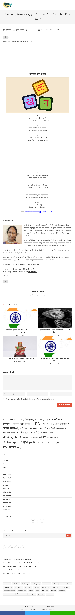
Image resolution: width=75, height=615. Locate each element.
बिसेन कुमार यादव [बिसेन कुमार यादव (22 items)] (29, 432)
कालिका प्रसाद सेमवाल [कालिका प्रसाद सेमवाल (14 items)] (23, 424)
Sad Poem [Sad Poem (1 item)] (6, 420)
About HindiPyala (26, 607)
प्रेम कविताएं (5, 485)
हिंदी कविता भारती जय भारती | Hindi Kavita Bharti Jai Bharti (55, 360)
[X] (42, 521)
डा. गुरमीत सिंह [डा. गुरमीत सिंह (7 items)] (63, 424)
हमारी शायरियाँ (20, 30)
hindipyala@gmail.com (19, 260)
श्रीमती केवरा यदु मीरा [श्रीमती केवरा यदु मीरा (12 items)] (12, 442)
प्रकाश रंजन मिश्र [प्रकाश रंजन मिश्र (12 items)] (38, 428)
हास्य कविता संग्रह (7, 503)
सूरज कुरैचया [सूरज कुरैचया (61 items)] (32, 442)
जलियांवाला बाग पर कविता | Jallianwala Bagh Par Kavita (22, 570)
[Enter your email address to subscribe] (37, 535)
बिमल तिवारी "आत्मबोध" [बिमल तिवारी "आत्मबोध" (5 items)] (11, 432)
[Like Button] (5, 37)
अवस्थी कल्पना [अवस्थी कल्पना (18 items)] (59, 419)
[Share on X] (37, 295)
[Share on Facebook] (32, 295)
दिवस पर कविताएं (7, 478)
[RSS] (23, 547)
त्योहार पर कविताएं (7, 474)
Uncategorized (7, 464)
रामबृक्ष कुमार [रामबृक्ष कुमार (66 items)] (12, 437)
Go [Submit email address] (68, 535)
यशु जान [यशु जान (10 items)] (45, 432)
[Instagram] (37, 521)
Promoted (5, 460)
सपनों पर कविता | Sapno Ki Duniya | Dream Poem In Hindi (23, 566)
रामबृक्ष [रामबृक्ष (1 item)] (52, 433)
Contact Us (35, 607)
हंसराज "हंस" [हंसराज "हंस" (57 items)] (51, 441)
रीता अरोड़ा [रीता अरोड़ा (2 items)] (26, 437)
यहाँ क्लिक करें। (30, 269)
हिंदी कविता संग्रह (7, 506)
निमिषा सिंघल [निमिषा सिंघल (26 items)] (11, 428)
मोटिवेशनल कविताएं (7, 492)
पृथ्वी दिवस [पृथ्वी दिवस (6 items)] (24, 428)
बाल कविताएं (6, 489)
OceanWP (52, 609)
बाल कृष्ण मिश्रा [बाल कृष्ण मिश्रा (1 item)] (62, 429)
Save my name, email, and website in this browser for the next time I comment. (30, 399)
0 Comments (61, 30)
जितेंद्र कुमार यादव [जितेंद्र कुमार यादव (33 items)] (46, 423)
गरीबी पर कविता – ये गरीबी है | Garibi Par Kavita (19, 573)
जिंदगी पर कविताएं (7, 471)
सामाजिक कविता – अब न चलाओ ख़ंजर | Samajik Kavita (55, 331)
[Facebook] (33, 521)
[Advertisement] (37, 58)
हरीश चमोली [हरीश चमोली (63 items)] (12, 447)
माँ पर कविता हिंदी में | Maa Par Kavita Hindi (23, 559)
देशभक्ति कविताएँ (7, 481)
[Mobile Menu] (71, 5)
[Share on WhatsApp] (43, 295)
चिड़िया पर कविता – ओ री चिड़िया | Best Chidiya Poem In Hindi (23, 563)
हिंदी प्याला (8, 30)
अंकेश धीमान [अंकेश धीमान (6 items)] (15, 419)
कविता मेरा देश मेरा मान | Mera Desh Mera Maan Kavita (20, 331)
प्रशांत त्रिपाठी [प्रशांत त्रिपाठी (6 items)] (52, 428)
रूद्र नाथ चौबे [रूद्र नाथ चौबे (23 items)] (38, 437)
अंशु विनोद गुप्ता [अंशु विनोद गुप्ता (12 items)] (28, 419)
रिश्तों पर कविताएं (7, 496)
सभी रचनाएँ (51, 607)
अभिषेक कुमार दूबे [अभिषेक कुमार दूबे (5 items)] (43, 419)
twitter (37, 613)
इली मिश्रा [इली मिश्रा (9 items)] (7, 424)
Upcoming (5, 467)
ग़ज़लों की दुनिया (6, 510)
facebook (12, 613)
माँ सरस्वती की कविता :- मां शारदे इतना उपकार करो (20, 359)
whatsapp (62, 613)
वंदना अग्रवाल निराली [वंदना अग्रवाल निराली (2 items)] (52, 437)
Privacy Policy (43, 607)
